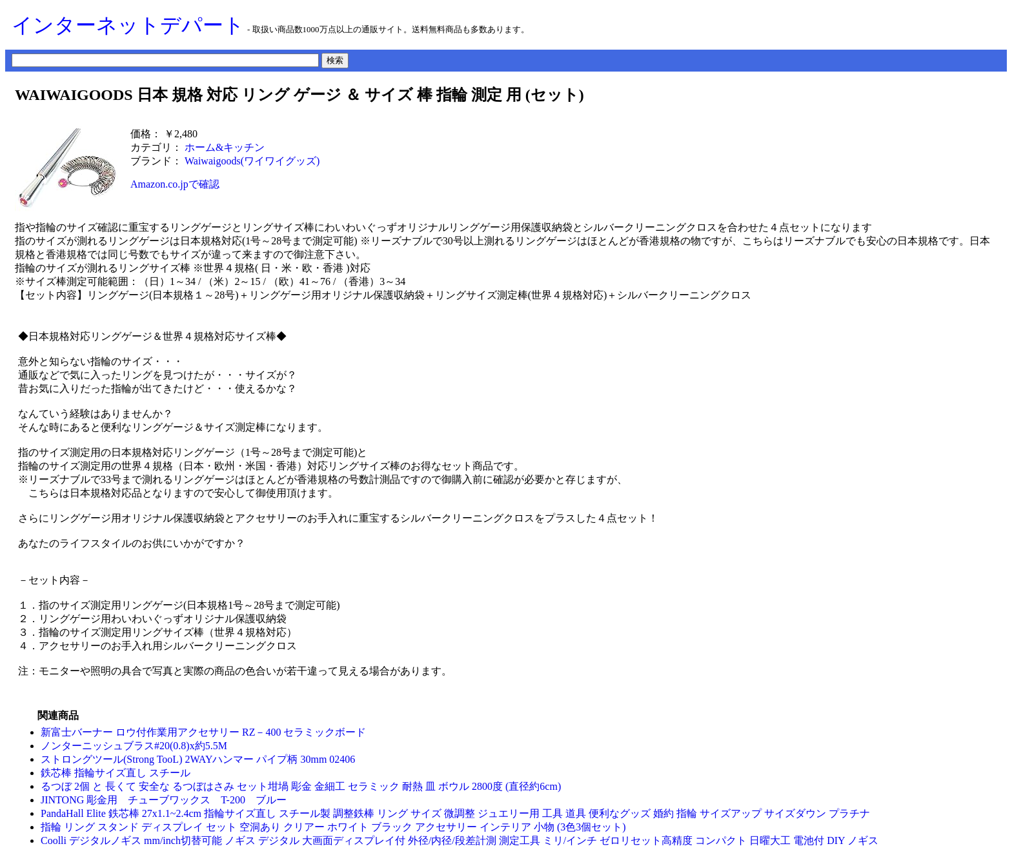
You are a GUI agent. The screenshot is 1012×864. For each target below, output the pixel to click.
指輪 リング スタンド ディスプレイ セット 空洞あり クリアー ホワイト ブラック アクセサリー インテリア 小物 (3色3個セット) (333, 826)
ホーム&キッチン (225, 147)
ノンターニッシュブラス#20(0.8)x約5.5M (134, 745)
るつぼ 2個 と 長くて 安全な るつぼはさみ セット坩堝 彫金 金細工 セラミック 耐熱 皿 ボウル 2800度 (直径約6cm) (301, 786)
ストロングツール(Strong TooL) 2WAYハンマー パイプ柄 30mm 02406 (198, 759)
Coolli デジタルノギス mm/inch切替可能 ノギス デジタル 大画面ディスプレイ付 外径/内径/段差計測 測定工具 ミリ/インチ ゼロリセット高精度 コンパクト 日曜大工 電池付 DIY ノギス (459, 840)
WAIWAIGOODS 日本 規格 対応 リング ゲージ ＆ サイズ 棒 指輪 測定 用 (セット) (299, 94)
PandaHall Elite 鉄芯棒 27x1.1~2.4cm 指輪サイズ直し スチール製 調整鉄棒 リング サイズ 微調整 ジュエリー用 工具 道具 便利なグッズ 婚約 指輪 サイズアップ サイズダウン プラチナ (455, 813)
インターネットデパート (128, 25)
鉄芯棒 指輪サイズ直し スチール (115, 772)
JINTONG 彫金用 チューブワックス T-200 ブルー (169, 799)
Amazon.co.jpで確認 (174, 184)
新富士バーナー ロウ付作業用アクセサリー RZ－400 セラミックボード (203, 732)
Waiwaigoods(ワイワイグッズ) (252, 160)
